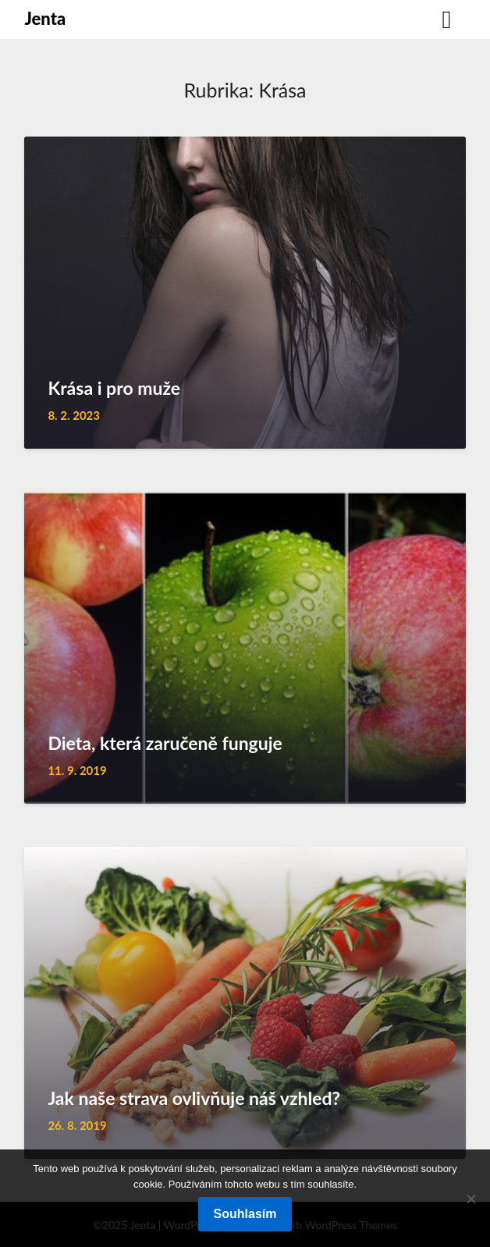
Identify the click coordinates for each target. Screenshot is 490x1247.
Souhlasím (245, 1213)
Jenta (45, 18)
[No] (470, 1198)
